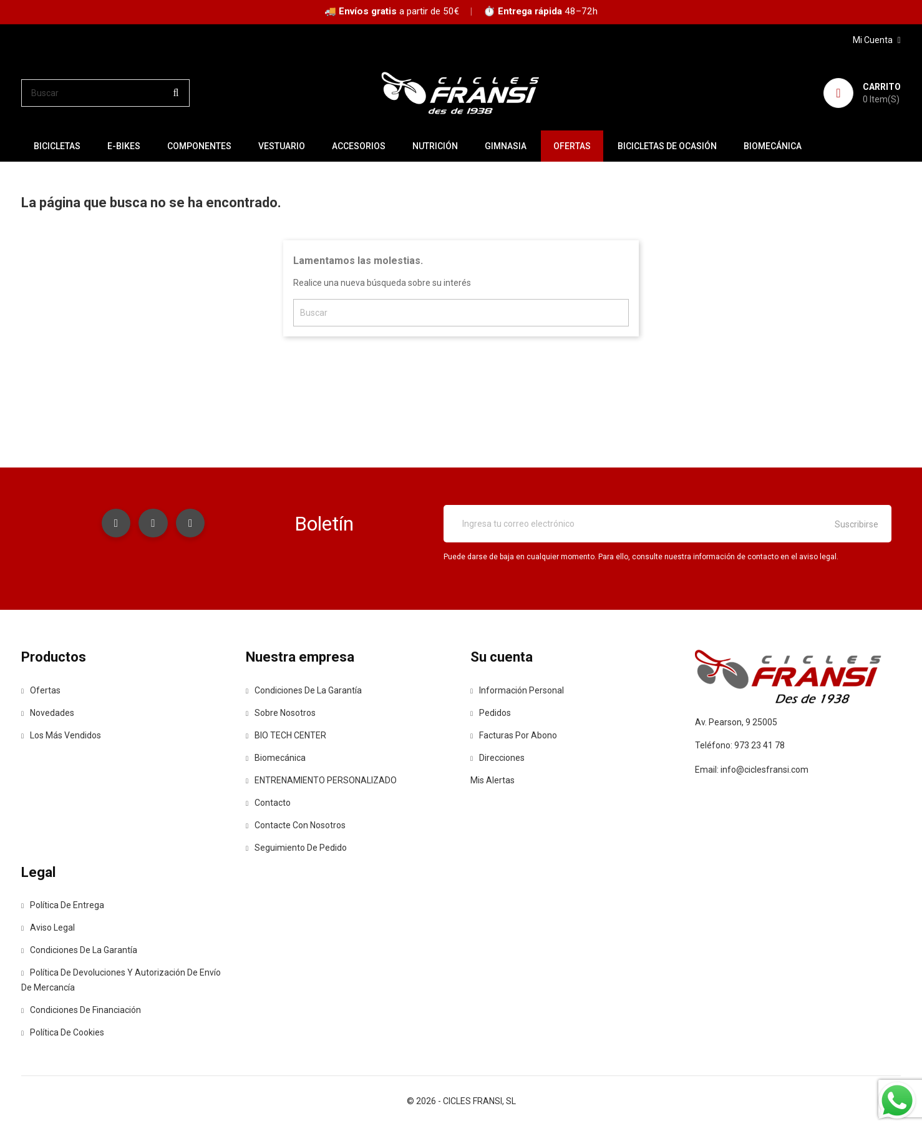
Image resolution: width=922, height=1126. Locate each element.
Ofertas (41, 690)
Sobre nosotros (281, 713)
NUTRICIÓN (435, 146)
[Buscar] (105, 93)
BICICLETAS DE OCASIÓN (667, 146)
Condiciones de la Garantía (304, 690)
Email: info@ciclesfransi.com (751, 770)
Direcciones (497, 758)
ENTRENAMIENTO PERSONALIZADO (321, 780)
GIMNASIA (506, 146)
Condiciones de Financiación (81, 1010)
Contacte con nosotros (296, 825)
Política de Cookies (62, 1032)
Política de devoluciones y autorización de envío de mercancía (121, 979)
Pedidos (490, 713)
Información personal (517, 690)
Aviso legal (48, 928)
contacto (268, 803)
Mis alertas (492, 780)
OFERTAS (572, 146)
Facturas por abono (513, 735)
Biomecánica (773, 146)
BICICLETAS (57, 146)
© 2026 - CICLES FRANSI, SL (461, 1101)
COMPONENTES (199, 146)
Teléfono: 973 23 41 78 (740, 745)
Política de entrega (62, 905)
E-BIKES (123, 146)
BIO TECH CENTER (286, 735)
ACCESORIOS (359, 146)
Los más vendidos (61, 735)
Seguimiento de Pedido (296, 848)
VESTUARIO (281, 146)
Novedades (47, 713)
